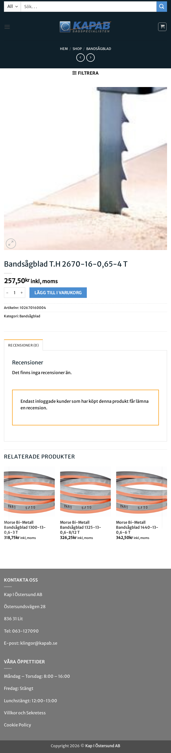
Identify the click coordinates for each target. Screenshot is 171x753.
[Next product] (80, 57)
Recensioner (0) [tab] (23, 345)
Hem (64, 49)
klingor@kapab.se (38, 643)
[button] (7, 26)
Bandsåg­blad (98, 49)
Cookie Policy (17, 724)
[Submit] (162, 6)
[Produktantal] (14, 292)
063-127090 (25, 631)
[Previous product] (90, 57)
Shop (77, 49)
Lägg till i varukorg (58, 292)
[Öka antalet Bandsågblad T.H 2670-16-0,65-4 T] (22, 292)
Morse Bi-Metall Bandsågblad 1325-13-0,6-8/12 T (80, 527)
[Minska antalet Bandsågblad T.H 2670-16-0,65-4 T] (7, 292)
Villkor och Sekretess (25, 712)
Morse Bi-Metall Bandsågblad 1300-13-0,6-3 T (25, 527)
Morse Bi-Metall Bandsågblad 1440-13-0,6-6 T (137, 527)
